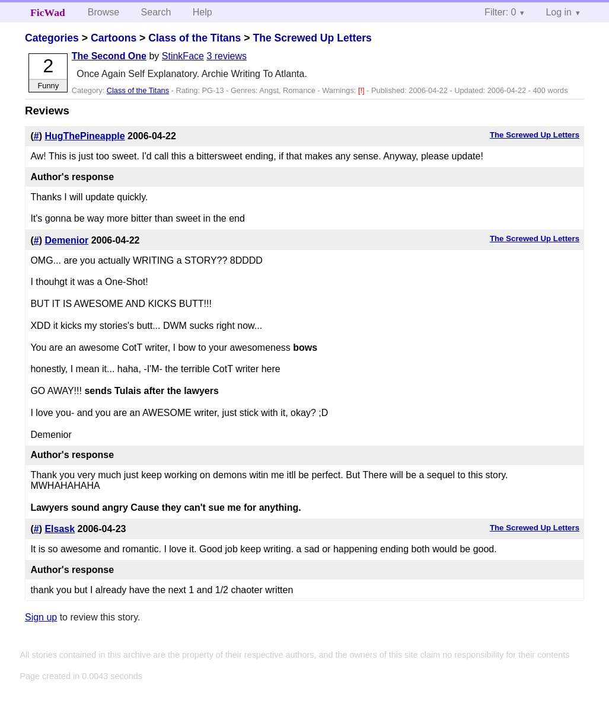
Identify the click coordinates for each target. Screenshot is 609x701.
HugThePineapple (84, 136)
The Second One (109, 56)
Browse (103, 12)
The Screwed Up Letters (312, 38)
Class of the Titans (194, 38)
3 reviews (226, 56)
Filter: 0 (500, 12)
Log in (559, 12)
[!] (362, 90)
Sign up (41, 617)
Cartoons (113, 38)
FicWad (47, 12)
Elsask (59, 529)
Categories (52, 38)
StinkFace (183, 56)
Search (156, 12)
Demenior (66, 240)
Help (202, 12)
